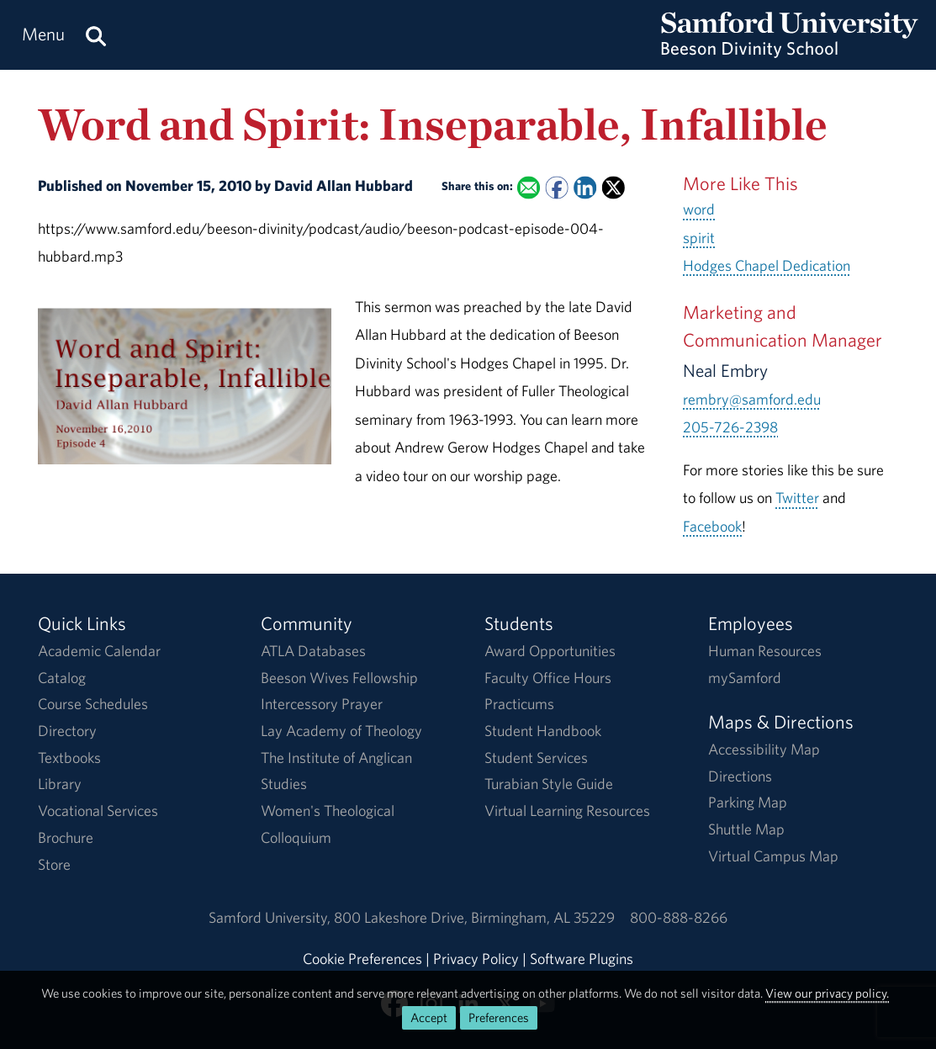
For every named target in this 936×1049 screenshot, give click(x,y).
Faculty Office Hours (547, 677)
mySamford (744, 677)
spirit (699, 237)
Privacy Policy (476, 958)
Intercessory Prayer (322, 703)
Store (54, 864)
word (699, 209)
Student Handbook (542, 730)
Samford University (271, 917)
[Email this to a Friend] (527, 187)
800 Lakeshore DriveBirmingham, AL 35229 (474, 917)
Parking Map (747, 802)
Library (60, 783)
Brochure (65, 837)
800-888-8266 (678, 917)
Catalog (62, 677)
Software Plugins (581, 958)
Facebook (712, 526)
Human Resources (765, 650)
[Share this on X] (612, 187)
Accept (428, 1017)
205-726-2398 (730, 427)
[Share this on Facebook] (556, 187)
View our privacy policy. (827, 993)
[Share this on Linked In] (585, 187)
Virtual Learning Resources (567, 810)
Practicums (519, 703)
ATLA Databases (313, 650)
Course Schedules (93, 703)
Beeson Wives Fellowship (339, 677)
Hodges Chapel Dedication (766, 265)
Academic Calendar (99, 650)
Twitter (797, 497)
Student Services (536, 757)
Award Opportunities (550, 650)
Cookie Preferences (362, 958)
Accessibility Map (764, 749)
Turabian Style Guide (548, 783)
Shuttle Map (746, 829)
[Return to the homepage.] (789, 51)
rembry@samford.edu (752, 399)
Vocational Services (98, 810)
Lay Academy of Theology (341, 730)
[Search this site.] (95, 35)
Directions (740, 776)
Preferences (498, 1017)
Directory (67, 730)
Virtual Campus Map (773, 856)
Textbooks (69, 757)
